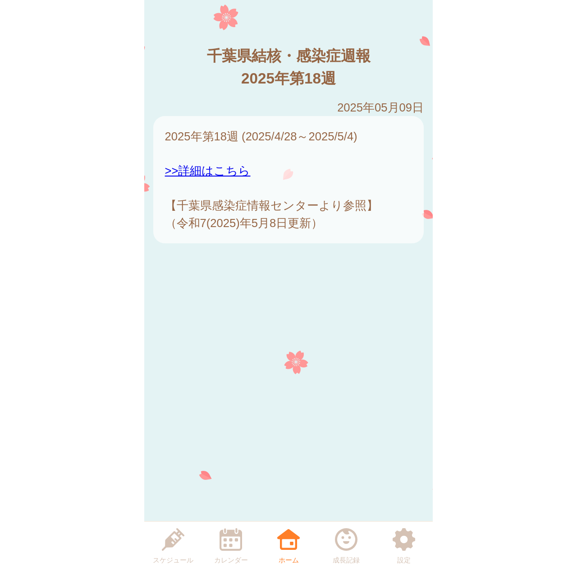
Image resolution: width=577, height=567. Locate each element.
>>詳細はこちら (208, 170)
